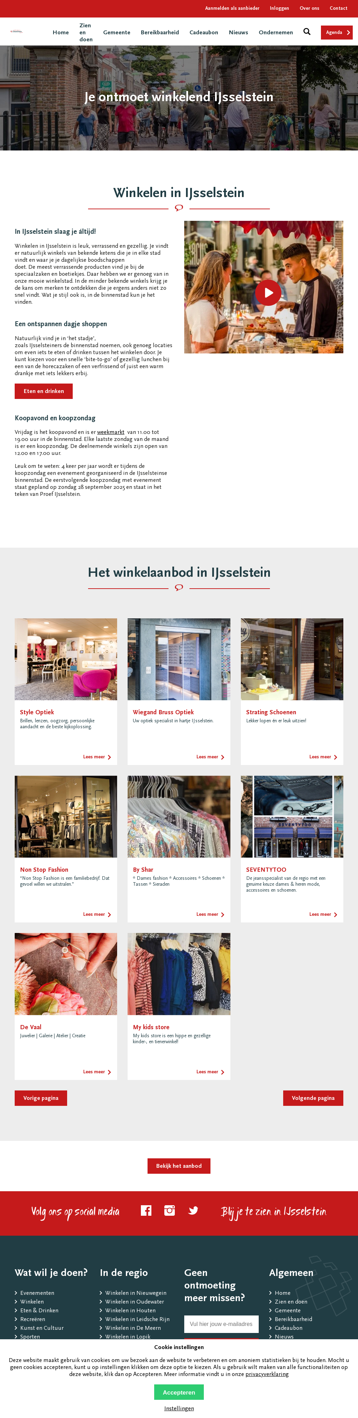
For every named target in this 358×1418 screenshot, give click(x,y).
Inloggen (279, 8)
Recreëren (32, 1320)
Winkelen (32, 1302)
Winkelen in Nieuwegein (135, 1294)
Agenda (334, 32)
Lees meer (94, 757)
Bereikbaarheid (160, 33)
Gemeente (116, 33)
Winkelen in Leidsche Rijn (137, 1320)
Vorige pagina (40, 1099)
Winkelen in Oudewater (134, 1302)
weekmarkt (110, 433)
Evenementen (37, 1294)
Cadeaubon (203, 33)
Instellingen (179, 1409)
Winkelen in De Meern (133, 1329)
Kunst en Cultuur (42, 1329)
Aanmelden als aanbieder (232, 8)
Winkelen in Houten (130, 1311)
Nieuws (238, 33)
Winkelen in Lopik (127, 1337)
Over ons (309, 8)
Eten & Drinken (39, 1311)
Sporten (30, 1337)
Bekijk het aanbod (179, 1167)
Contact (339, 8)
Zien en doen (291, 1302)
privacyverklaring (267, 1375)
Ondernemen (276, 33)
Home (60, 33)
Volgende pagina (313, 1099)
